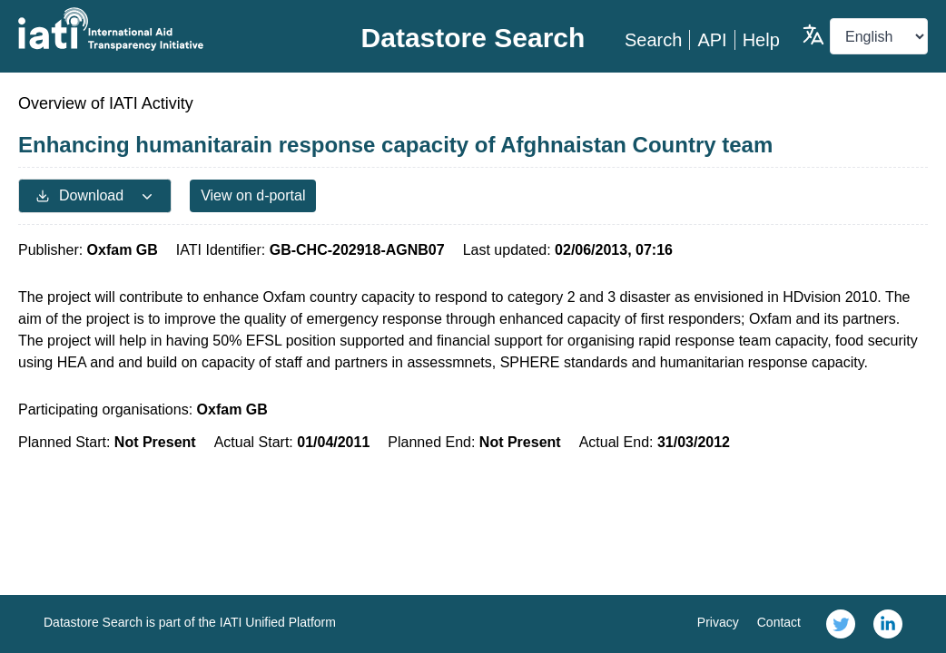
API (711, 40)
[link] (840, 623)
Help (761, 40)
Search (653, 40)
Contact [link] (779, 622)
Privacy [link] (718, 622)
